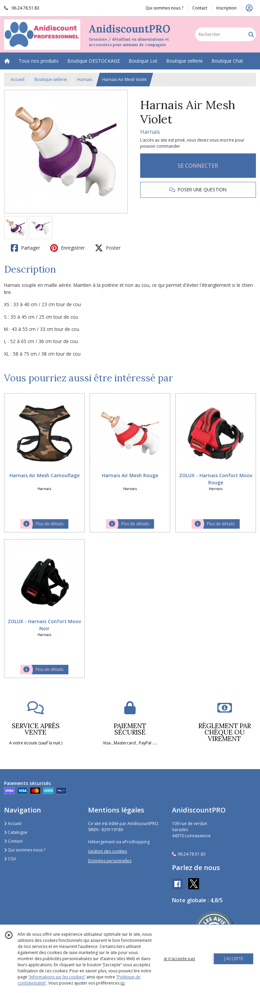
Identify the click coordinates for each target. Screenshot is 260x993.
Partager (25, 248)
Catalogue (15, 832)
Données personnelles (109, 861)
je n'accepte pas (179, 959)
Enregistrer (67, 248)
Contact (199, 8)
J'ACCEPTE (233, 959)
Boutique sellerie (51, 79)
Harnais (84, 79)
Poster (108, 248)
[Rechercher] (251, 34)
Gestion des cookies (107, 851)
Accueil (17, 79)
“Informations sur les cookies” (56, 977)
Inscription (226, 8)
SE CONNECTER (198, 165)
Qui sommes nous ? (24, 850)
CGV (10, 859)
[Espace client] (249, 8)
